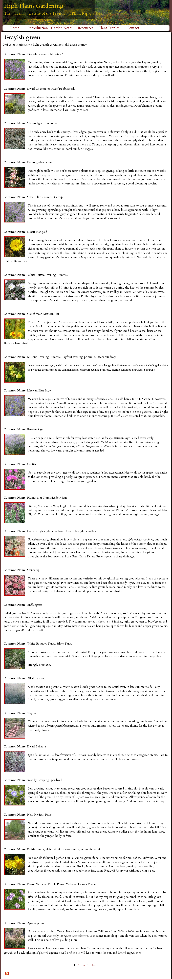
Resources (85, 28)
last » (95, 965)
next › (85, 965)
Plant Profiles (109, 28)
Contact (133, 28)
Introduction (38, 28)
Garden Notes (62, 28)
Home (14, 28)
